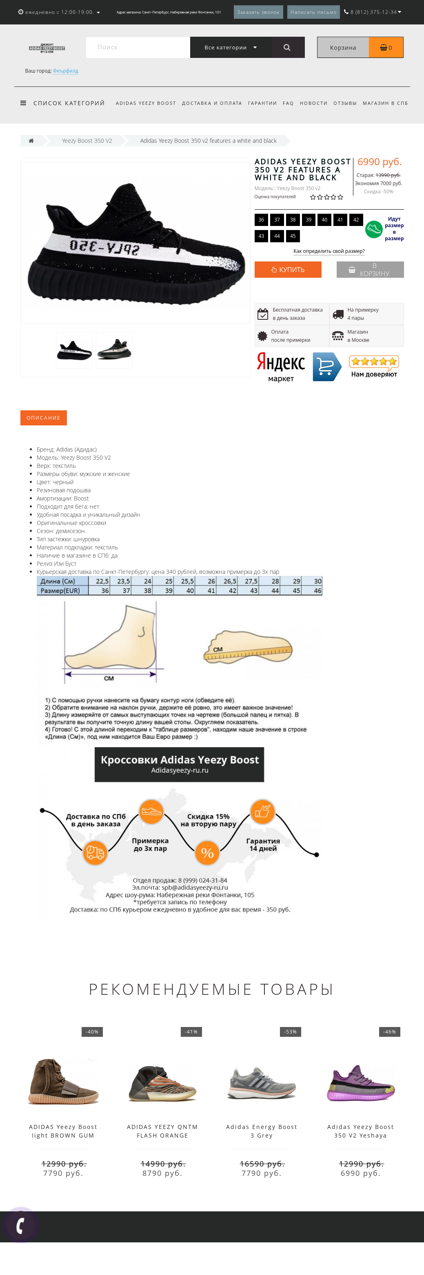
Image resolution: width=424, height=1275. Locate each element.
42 (356, 252)
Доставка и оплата (213, 103)
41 (340, 252)
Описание (44, 450)
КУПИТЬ (291, 302)
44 (277, 268)
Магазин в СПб (139, 136)
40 (324, 252)
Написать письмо (314, 12)
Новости (319, 103)
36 (261, 252)
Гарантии (265, 103)
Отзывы (352, 103)
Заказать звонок (258, 12)
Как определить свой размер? (329, 284)
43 (261, 268)
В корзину (369, 302)
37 (277, 252)
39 (309, 252)
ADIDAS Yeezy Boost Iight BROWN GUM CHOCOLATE (63, 1167)
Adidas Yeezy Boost (146, 103)
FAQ (292, 103)
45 (293, 268)
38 (293, 252)
